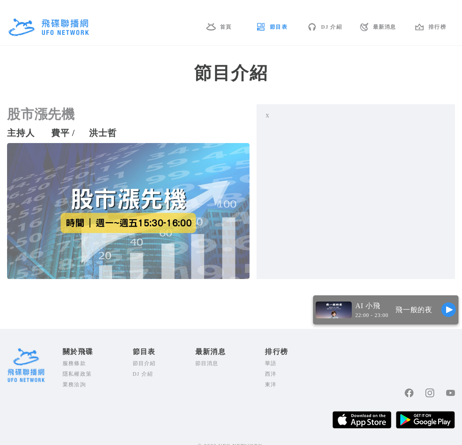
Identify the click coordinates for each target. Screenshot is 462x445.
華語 (270, 363)
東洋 (270, 384)
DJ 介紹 (331, 27)
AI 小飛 (367, 305)
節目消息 (207, 363)
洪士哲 (102, 133)
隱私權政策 (77, 374)
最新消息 (384, 27)
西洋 (270, 374)
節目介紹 (144, 363)
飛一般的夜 (413, 309)
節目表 (278, 27)
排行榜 (437, 27)
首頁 (225, 27)
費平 (60, 133)
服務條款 (74, 363)
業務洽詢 (74, 384)
